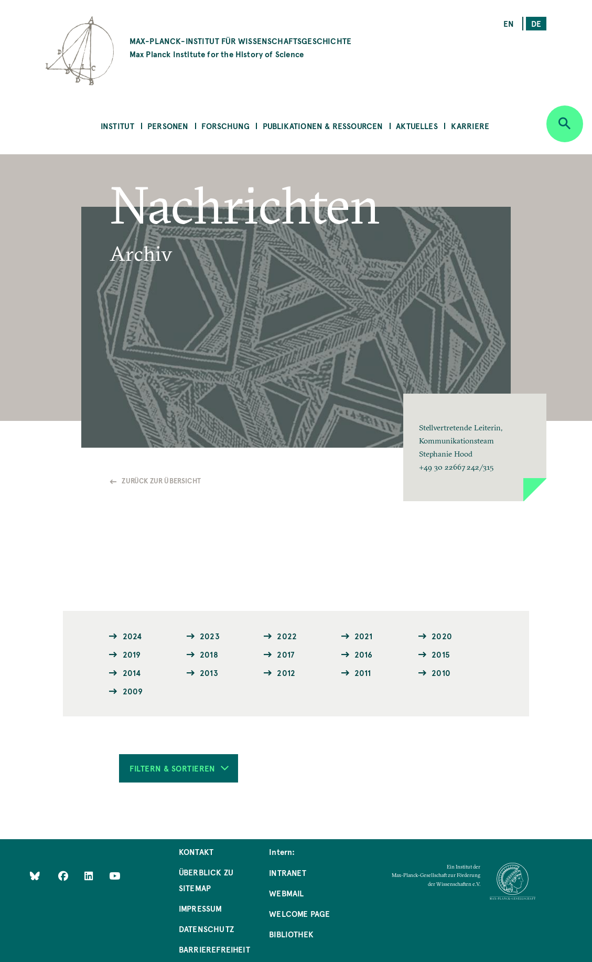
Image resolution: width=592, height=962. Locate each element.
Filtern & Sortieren (179, 768)
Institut (117, 125)
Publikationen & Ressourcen (323, 125)
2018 (209, 654)
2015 (441, 654)
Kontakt (196, 851)
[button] (474, 447)
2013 (209, 672)
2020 (442, 635)
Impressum (200, 908)
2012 (286, 672)
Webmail (286, 892)
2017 (285, 654)
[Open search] (564, 123)
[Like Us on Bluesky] (35, 875)
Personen (167, 125)
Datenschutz (206, 928)
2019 (132, 654)
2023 (210, 635)
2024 (132, 635)
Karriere (470, 125)
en (508, 23)
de (536, 23)
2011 (362, 672)
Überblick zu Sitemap (206, 879)
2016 (363, 654)
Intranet (287, 872)
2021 (363, 635)
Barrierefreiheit (214, 949)
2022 (287, 635)
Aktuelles (417, 125)
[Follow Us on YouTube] (114, 875)
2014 (132, 672)
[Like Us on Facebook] (64, 875)
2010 (441, 672)
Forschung (225, 125)
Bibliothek (291, 933)
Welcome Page (299, 913)
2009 (133, 690)
